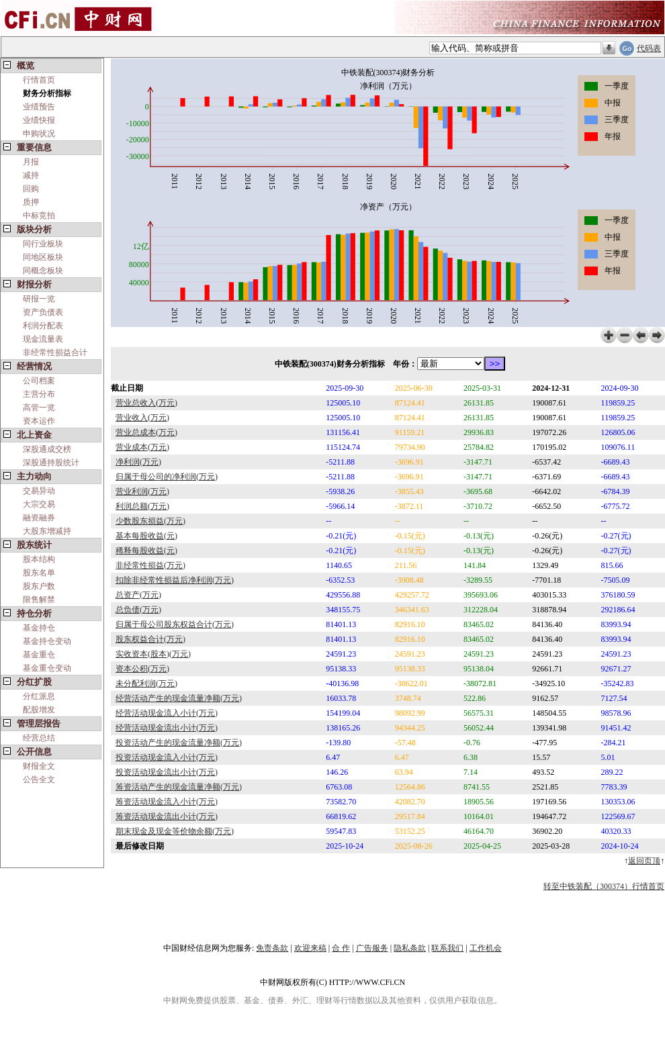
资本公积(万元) (142, 668)
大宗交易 (39, 504)
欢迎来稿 (310, 948)
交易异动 (39, 491)
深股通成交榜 (47, 449)
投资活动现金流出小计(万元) (167, 772)
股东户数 (39, 586)
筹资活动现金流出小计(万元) (167, 816)
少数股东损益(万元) (150, 521)
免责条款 (272, 948)
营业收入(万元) (142, 417)
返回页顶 (644, 860)
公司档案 (39, 380)
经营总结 (39, 738)
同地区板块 (43, 257)
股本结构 (39, 559)
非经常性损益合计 (55, 352)
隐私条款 (410, 948)
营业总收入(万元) (146, 403)
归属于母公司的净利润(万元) (167, 476)
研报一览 (39, 298)
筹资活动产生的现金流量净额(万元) (179, 787)
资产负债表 (43, 312)
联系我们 (447, 948)
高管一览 (39, 407)
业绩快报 (39, 120)
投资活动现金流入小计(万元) (167, 757)
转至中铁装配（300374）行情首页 (603, 886)
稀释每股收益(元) (146, 550)
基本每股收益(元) (146, 535)
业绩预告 (39, 106)
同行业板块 (43, 243)
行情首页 (39, 80)
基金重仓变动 (47, 668)
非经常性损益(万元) (150, 565)
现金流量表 (43, 339)
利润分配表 (43, 325)
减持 (31, 175)
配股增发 (39, 709)
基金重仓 (39, 654)
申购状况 (39, 133)
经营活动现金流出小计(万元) (167, 728)
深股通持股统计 (51, 462)
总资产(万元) (138, 595)
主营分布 (39, 394)
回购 (31, 188)
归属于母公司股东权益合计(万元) (175, 624)
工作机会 (486, 948)
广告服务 (372, 948)
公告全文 (39, 779)
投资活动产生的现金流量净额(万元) (179, 742)
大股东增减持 (47, 531)
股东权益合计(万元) (150, 639)
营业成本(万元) (142, 447)
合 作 (341, 948)
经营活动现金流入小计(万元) (167, 713)
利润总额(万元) (142, 506)
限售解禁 (39, 599)
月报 (31, 162)
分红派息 (39, 696)
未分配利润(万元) (146, 683)
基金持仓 (39, 627)
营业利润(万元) (142, 491)
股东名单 (39, 572)
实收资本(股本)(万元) (153, 654)
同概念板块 (43, 270)
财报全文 (39, 766)
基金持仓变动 (47, 641)
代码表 (649, 48)
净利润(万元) (138, 462)
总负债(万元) (138, 609)
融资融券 (39, 517)
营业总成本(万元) (146, 432)
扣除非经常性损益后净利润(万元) (175, 580)
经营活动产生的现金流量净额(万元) (179, 698)
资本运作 (39, 421)
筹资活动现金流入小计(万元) (167, 801)
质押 (31, 202)
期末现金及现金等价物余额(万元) (175, 831)
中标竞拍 (39, 215)
